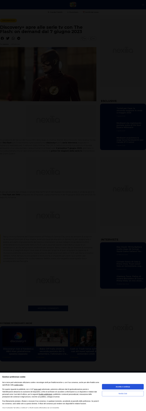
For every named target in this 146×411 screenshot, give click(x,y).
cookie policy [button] (18, 385)
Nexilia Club (123, 393)
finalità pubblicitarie (45, 394)
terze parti (37, 389)
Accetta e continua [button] (123, 387)
